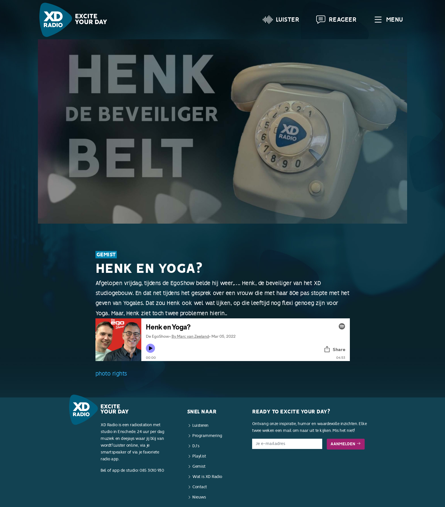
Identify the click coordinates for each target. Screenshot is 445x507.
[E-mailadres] (287, 444)
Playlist (199, 456)
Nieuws (199, 497)
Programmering (207, 435)
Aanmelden (345, 444)
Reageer (336, 20)
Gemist (106, 254)
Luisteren (200, 425)
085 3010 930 (152, 470)
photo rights (111, 373)
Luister (281, 20)
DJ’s (195, 446)
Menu (388, 20)
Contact (199, 487)
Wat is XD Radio (207, 476)
